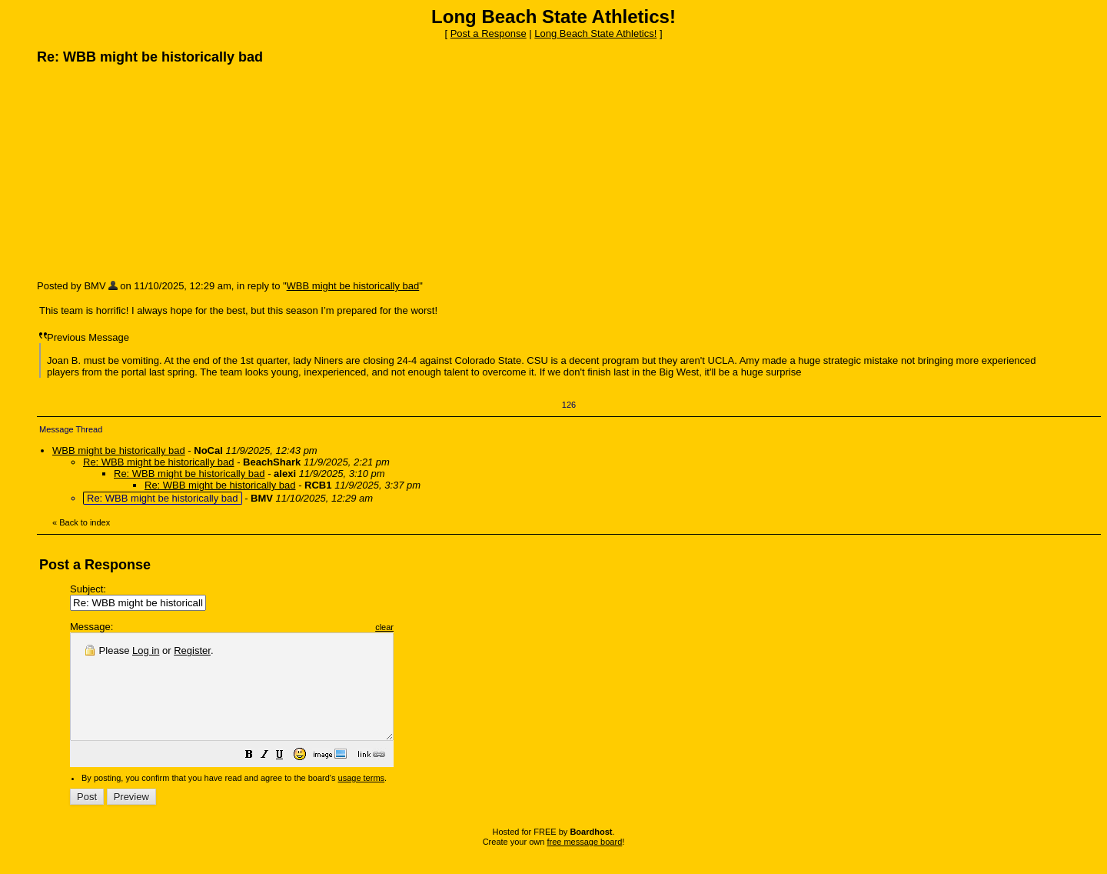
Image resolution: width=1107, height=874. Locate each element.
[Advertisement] (152, 171)
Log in (145, 650)
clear (423, 627)
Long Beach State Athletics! (595, 33)
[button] (287, 777)
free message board (584, 862)
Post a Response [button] (488, 33)
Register (192, 650)
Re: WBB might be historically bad (158, 462)
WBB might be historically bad (353, 286)
